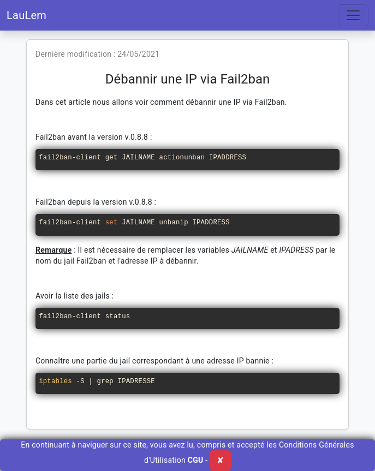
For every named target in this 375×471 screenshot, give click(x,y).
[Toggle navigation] (353, 15)
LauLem (26, 15)
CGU (196, 460)
